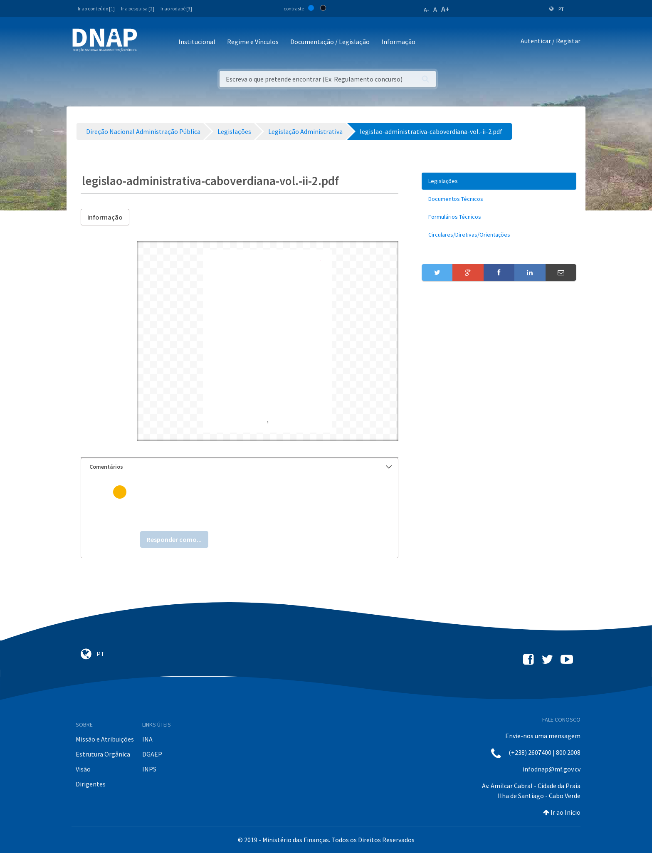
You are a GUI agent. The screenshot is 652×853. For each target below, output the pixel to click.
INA (147, 739)
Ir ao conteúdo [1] (96, 8)
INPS (149, 769)
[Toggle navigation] (149, 42)
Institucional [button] (196, 41)
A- (426, 9)
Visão (83, 769)
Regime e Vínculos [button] (253, 41)
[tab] (239, 466)
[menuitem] (499, 181)
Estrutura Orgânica (103, 754)
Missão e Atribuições (105, 739)
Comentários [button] (240, 466)
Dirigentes (91, 784)
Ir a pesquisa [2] (137, 8)
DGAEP (152, 754)
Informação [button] (398, 41)
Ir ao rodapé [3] (176, 8)
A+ (445, 9)
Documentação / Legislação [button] (330, 41)
